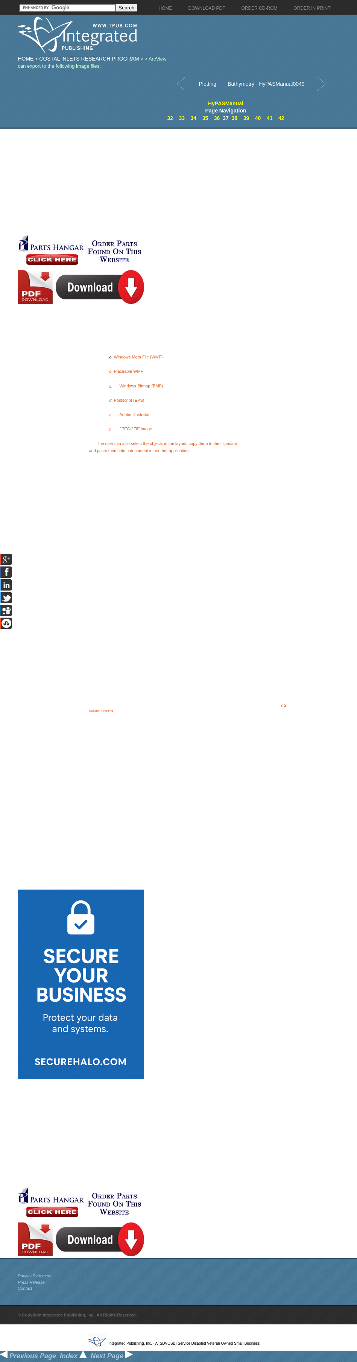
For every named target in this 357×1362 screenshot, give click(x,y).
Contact (25, 1288)
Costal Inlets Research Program (89, 59)
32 (170, 118)
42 (281, 118)
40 (258, 118)
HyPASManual (225, 103)
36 (217, 118)
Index (73, 1356)
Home (25, 59)
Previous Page (28, 1356)
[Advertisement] (123, 181)
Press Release (31, 1282)
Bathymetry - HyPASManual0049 (266, 84)
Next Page (112, 1356)
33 (182, 118)
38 (235, 118)
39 (246, 118)
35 (205, 118)
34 (194, 118)
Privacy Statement (34, 1276)
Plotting (207, 84)
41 (270, 118)
